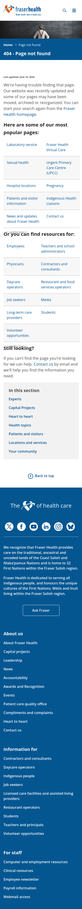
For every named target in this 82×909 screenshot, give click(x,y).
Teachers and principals (23, 824)
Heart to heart (21, 416)
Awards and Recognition (23, 686)
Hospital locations (21, 185)
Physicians (15, 264)
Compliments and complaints (28, 712)
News (8, 669)
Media (46, 299)
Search (64, 10)
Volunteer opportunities (23, 833)
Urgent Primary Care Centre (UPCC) (58, 167)
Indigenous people (19, 776)
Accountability (15, 677)
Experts (15, 399)
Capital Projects (22, 407)
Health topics (20, 425)
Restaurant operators (21, 807)
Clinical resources (18, 870)
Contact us (55, 216)
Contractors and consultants (27, 758)
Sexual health (18, 162)
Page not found (29, 45)
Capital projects (16, 651)
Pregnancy (54, 185)
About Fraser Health (20, 642)
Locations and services (28, 442)
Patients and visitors (26, 433)
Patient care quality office (25, 704)
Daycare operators (19, 767)
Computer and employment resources (35, 861)
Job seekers (16, 299)
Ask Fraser (41, 610)
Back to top (44, 475)
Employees (15, 246)
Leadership (12, 660)
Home (7, 45)
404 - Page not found (27, 53)
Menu (74, 10)
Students (48, 312)
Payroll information (19, 888)
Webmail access (16, 896)
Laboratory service (22, 144)
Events (9, 695)
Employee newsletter (21, 879)
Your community (23, 451)
